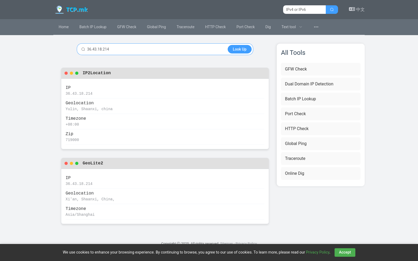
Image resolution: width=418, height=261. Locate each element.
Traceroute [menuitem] (185, 27)
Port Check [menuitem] (245, 27)
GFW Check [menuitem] (126, 27)
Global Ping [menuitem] (156, 27)
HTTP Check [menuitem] (215, 27)
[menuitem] (292, 27)
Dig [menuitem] (268, 27)
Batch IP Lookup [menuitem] (93, 27)
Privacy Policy (246, 244)
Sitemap (226, 244)
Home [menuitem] (64, 27)
